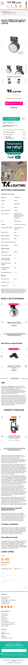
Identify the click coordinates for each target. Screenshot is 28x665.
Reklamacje (3, 636)
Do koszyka (11, 118)
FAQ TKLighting (4, 625)
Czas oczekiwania (5, 621)
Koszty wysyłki (4, 615)
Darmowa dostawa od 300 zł (7, 624)
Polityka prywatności (5, 633)
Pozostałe (3, 629)
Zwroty (2, 635)
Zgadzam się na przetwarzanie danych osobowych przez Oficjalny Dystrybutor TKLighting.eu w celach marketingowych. (14, 654)
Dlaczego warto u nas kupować (8, 622)
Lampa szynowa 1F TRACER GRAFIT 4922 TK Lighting (14, 323)
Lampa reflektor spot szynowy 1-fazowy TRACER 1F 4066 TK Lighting (14, 437)
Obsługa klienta (5, 611)
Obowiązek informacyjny (6, 638)
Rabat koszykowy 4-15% (15, 103)
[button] (2, 70)
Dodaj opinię (18, 98)
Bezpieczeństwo (4, 618)
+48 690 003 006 (5, 601)
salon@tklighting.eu (5, 603)
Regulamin (3, 632)
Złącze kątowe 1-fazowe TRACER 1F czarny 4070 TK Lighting (14, 367)
